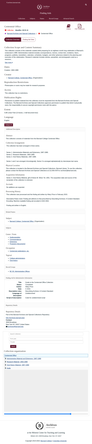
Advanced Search (68, 19)
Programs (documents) (17, 244)
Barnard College (46, 441)
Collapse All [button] (8, 125)
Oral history (14, 260)
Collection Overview (12, 39)
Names (42, 18)
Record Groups (53, 18)
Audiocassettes (15, 237)
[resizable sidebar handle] (46, 414)
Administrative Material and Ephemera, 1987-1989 (24, 358)
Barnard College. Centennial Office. (20, 78)
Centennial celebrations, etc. (19, 251)
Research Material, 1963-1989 (17, 362)
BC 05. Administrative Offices (20, 271)
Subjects (32, 18)
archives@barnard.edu (15, 326)
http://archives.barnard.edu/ (15, 318)
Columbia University (60, 441)
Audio (9, 368)
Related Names (10, 212)
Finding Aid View (28, 39)
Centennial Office (10, 355)
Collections (21, 18)
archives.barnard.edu (13, 2)
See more (9, 62)
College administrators (17, 258)
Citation (68, 27)
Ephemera (13, 242)
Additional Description (13, 129)
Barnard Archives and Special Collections (21, 33)
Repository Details (11, 305)
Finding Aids (45, 13)
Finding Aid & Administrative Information (19, 278)
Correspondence (15, 239)
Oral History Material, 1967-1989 (18, 365)
